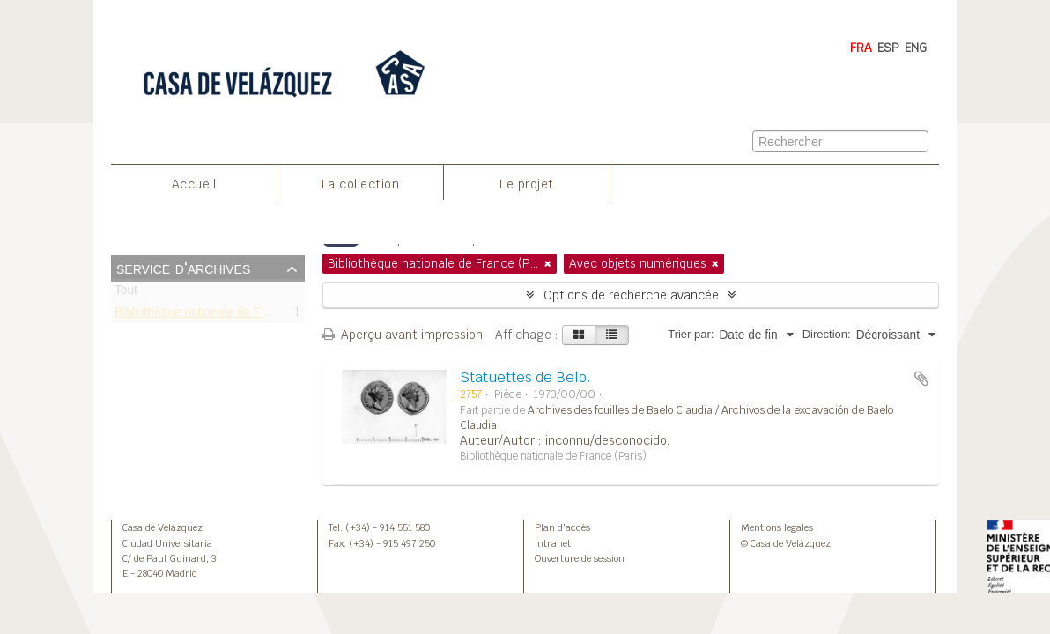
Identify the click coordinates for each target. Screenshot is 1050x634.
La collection (361, 184)
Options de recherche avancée (631, 295)
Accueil (194, 184)
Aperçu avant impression (402, 335)
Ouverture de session (580, 558)
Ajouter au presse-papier (921, 378)
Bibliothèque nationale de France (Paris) (222, 314)
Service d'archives (183, 267)
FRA (861, 47)
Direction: (826, 334)
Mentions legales (777, 527)
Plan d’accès (562, 527)
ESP (888, 47)
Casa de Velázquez (162, 527)
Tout (126, 293)
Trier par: (691, 334)
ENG (916, 47)
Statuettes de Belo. (525, 377)
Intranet (553, 543)
